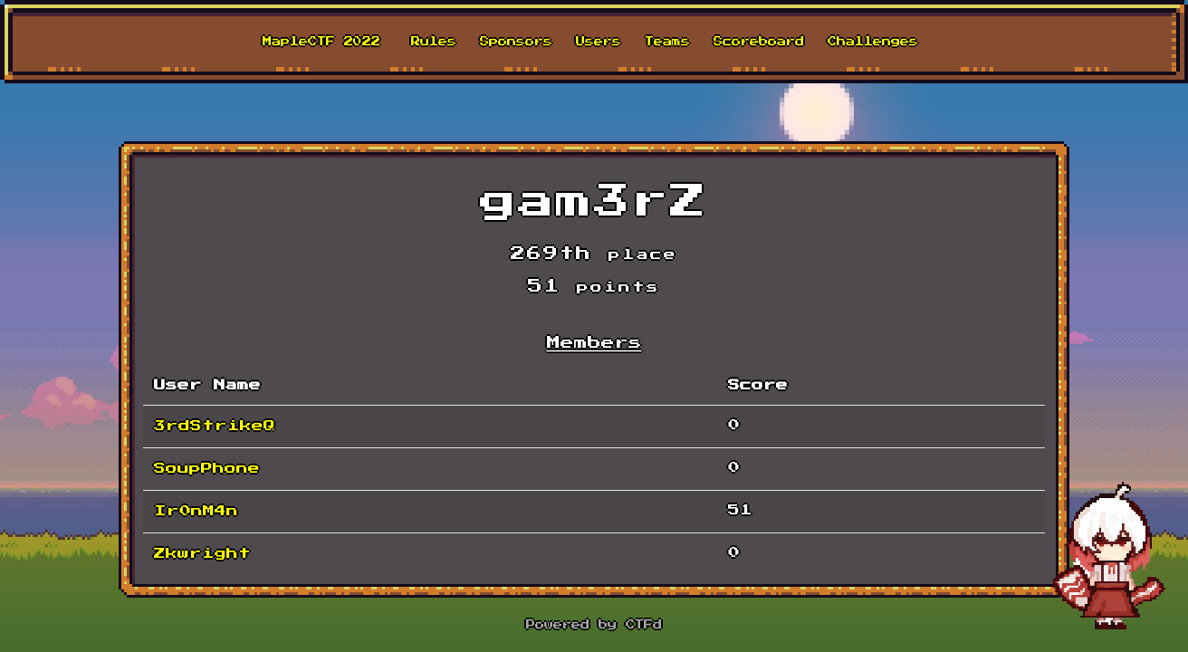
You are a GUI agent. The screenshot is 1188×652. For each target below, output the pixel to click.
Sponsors (516, 41)
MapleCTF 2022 (321, 41)
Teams (667, 41)
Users (598, 41)
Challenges (873, 41)
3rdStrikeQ (214, 426)
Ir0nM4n (196, 511)
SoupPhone (207, 469)
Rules (433, 41)
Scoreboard (759, 41)
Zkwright (202, 554)
